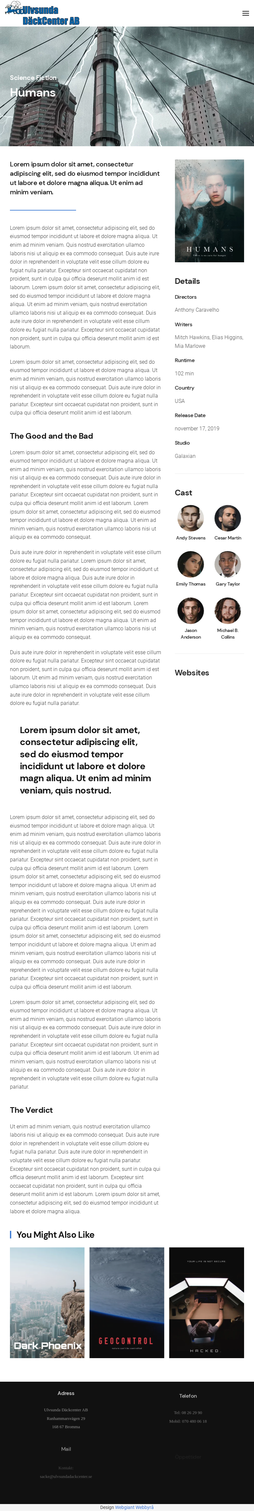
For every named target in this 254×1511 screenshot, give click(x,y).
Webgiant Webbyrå (134, 1507)
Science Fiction (33, 77)
